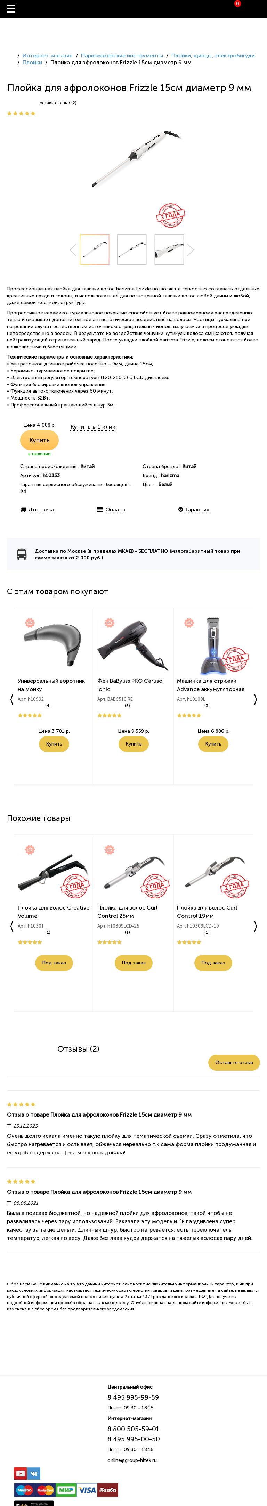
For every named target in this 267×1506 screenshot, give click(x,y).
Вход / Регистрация (262, 9)
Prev (72, 250)
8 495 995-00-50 (133, 1439)
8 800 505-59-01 (133, 1429)
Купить (39, 440)
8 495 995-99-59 (133, 1397)
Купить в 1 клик (92, 426)
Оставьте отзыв (234, 1062)
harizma (170, 475)
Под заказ (54, 964)
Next (190, 250)
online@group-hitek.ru (132, 1460)
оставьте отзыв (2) (58, 102)
